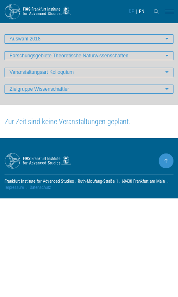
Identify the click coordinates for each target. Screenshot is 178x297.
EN (141, 11)
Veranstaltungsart (41, 72)
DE (131, 11)
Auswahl (24, 39)
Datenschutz (40, 187)
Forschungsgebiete (68, 56)
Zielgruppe (39, 89)
